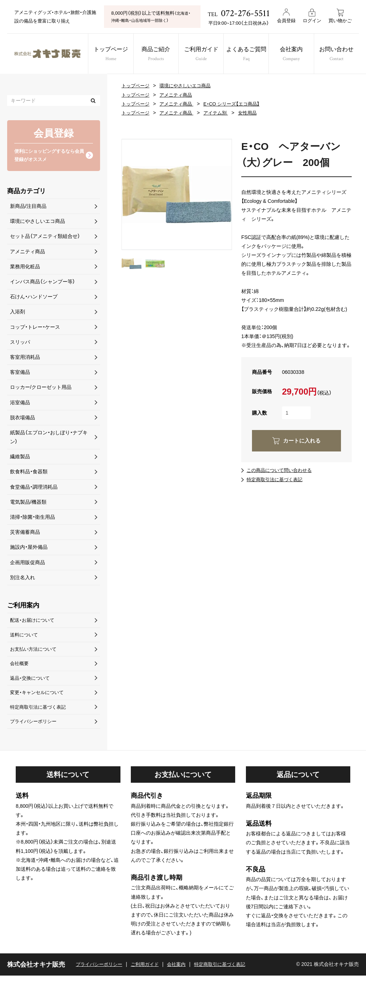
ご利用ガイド (201, 54)
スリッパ (20, 343)
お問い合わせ (343, 54)
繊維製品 (20, 458)
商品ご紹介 (155, 54)
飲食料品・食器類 (29, 473)
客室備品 (20, 373)
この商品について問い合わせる (282, 470)
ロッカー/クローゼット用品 (40, 388)
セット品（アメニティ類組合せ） (45, 237)
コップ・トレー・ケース (35, 328)
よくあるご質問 (249, 54)
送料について (25, 637)
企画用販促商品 (27, 563)
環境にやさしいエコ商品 (189, 85)
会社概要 (20, 667)
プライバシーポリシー (35, 727)
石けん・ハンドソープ (34, 298)
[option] (177, 194)
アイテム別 (221, 113)
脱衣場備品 (22, 418)
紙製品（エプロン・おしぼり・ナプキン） (49, 438)
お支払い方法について (35, 652)
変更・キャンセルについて (39, 697)
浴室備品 (20, 403)
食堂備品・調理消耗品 (34, 488)
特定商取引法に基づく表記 (277, 479)
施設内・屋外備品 (29, 548)
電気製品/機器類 (28, 503)
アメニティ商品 (179, 95)
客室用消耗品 (25, 358)
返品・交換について (31, 682)
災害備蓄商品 (25, 533)
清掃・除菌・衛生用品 (32, 518)
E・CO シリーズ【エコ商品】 (238, 104)
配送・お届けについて (34, 622)
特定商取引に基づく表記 (228, 970)
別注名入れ (22, 578)
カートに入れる (302, 441)
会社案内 (295, 54)
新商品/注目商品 (28, 207)
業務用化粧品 (25, 267)
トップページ (108, 54)
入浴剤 (17, 313)
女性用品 (254, 113)
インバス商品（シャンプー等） (42, 283)
